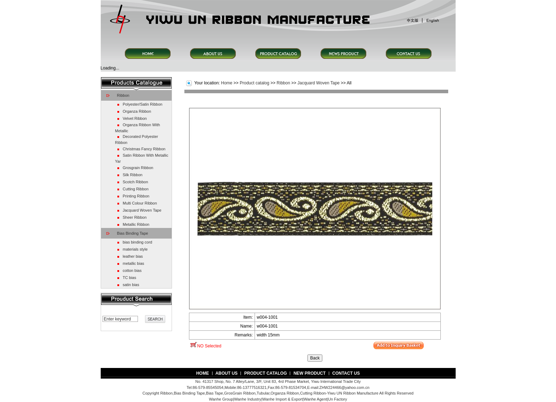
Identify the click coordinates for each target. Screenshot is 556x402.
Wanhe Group (221, 399)
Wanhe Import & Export (282, 399)
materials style (135, 249)
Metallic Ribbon (136, 224)
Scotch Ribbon (135, 182)
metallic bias (133, 263)
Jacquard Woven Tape (142, 210)
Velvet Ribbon (135, 118)
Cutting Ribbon (136, 189)
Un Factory (337, 399)
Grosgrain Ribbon (138, 168)
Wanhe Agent (315, 399)
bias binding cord (137, 242)
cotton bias (132, 270)
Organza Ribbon (137, 111)
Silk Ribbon (133, 175)
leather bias (133, 256)
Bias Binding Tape (132, 233)
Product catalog (254, 82)
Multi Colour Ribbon (140, 203)
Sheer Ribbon (134, 217)
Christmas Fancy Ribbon (144, 149)
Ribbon (123, 95)
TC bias (129, 277)
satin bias (131, 285)
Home (226, 82)
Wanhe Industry (247, 399)
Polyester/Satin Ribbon (142, 104)
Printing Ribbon (136, 196)
